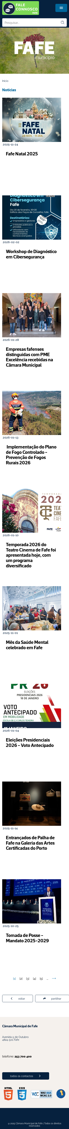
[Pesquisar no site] (31, 22)
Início (5, 80)
